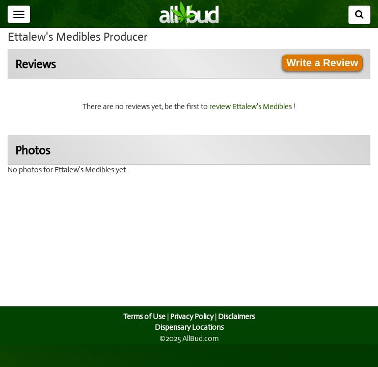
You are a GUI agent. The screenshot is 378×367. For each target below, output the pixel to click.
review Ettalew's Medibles (252, 106)
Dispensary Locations (189, 327)
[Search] (359, 15)
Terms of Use (143, 316)
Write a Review (322, 62)
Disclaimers (237, 316)
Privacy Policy (191, 316)
